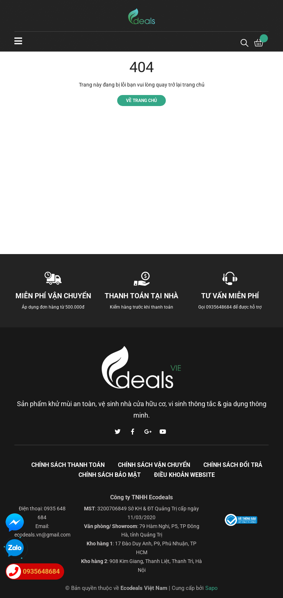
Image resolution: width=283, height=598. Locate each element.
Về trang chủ (141, 100)
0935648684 (219, 307)
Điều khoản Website (184, 474)
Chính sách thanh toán (68, 464)
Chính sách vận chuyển (154, 464)
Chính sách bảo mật (109, 474)
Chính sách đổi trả (232, 464)
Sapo (211, 588)
